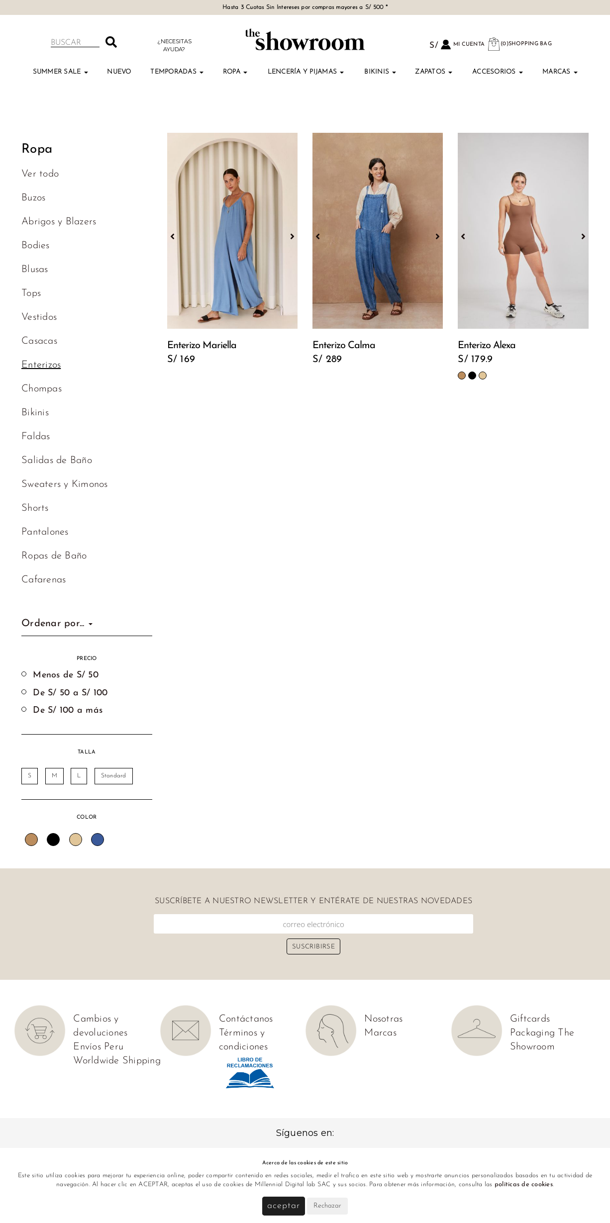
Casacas (39, 341)
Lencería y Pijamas (306, 72)
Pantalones (45, 532)
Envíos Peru (98, 1047)
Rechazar (327, 1206)
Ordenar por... (57, 624)
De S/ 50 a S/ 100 (70, 693)
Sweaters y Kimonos (64, 484)
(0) (519, 44)
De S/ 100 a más (67, 710)
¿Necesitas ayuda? (174, 45)
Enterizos (41, 365)
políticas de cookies (524, 1184)
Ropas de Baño (54, 556)
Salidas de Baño (56, 461)
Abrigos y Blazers (58, 222)
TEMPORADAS (176, 72)
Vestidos (39, 317)
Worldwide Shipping (117, 1061)
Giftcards (530, 1019)
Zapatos (433, 72)
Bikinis (380, 72)
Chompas (41, 389)
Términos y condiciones (243, 1040)
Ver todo (40, 174)
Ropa (235, 72)
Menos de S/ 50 (66, 675)
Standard (113, 776)
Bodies (35, 246)
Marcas (560, 72)
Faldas (35, 437)
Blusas (34, 270)
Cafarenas (43, 580)
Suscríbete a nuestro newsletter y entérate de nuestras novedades (313, 901)
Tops (31, 293)
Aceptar (283, 1206)
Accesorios (497, 72)
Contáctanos (246, 1019)
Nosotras (383, 1019)
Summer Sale (60, 72)
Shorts (35, 508)
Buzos (33, 198)
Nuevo (119, 72)
